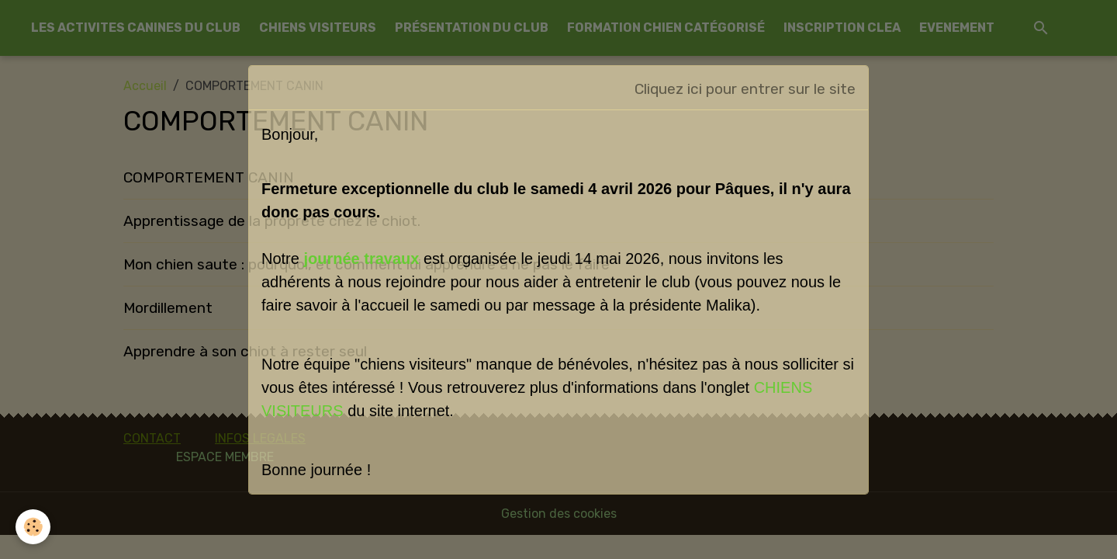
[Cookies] (33, 526)
